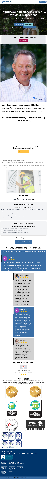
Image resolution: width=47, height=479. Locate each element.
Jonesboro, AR (20, 466)
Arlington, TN (3, 472)
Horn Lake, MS (12, 468)
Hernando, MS (12, 466)
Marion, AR (19, 464)
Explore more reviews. (23, 363)
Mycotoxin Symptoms (23, 151)
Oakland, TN (3, 471)
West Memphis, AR (20, 463)
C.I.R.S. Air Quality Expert (29, 27)
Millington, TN (4, 469)
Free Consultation (19, 24)
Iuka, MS (10, 471)
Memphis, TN (3, 463)
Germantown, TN (4, 464)
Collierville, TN (4, 466)
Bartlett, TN (3, 467)
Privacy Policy (20, 477)
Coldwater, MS (12, 467)
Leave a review (28, 24)
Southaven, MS (12, 464)
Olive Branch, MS (12, 463)
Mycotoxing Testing (16, 27)
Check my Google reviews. (23, 370)
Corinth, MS (11, 469)
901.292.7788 (17, 453)
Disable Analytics (28, 477)
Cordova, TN (3, 468)
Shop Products (23, 40)
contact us (24, 453)
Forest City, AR (20, 467)
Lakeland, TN (3, 473)
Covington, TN (4, 474)
